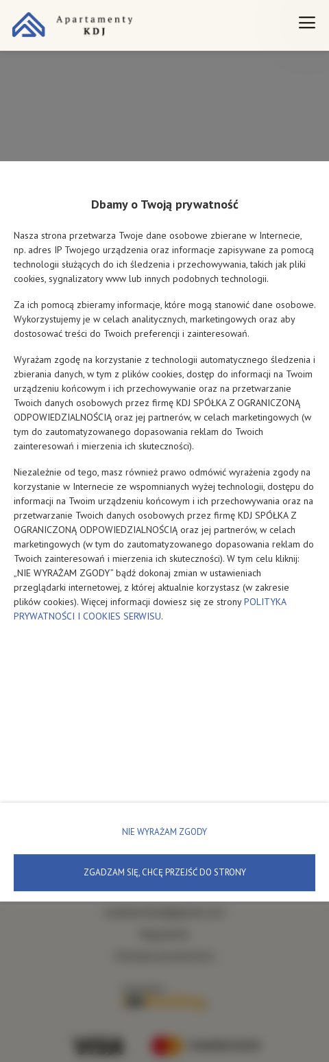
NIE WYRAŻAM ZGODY (164, 832)
